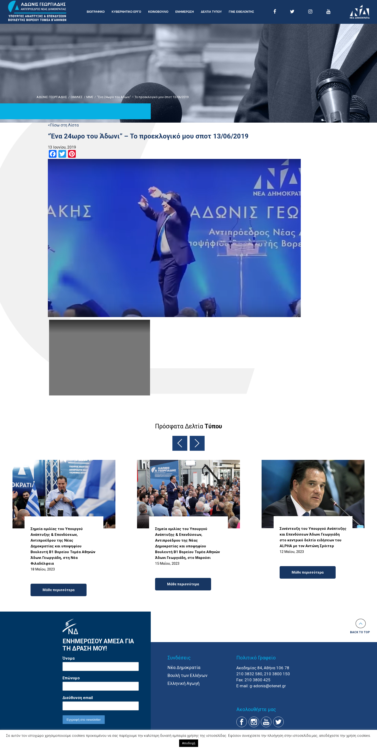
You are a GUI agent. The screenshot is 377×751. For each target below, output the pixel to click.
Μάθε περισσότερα (59, 590)
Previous (179, 443)
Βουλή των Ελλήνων (187, 675)
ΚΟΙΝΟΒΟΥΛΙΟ (158, 11)
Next (197, 443)
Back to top (360, 632)
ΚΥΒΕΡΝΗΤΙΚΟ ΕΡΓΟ (126, 11)
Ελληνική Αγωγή (184, 683)
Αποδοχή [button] (188, 743)
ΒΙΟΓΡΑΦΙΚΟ (96, 11)
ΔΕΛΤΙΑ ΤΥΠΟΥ (211, 11)
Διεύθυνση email (78, 697)
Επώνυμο (71, 678)
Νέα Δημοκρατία (184, 667)
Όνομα (69, 658)
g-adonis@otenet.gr (268, 685)
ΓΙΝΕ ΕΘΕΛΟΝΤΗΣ (241, 11)
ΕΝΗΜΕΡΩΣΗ (184, 11)
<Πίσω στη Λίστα (63, 125)
